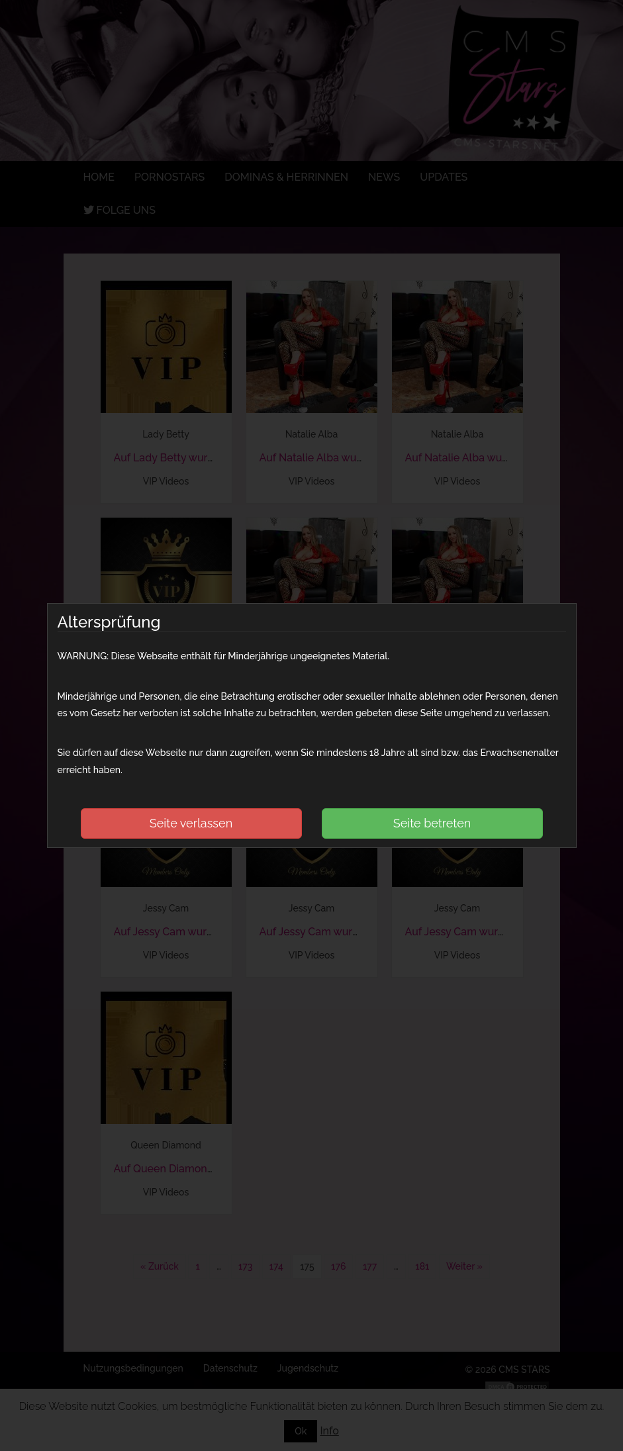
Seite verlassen (191, 823)
